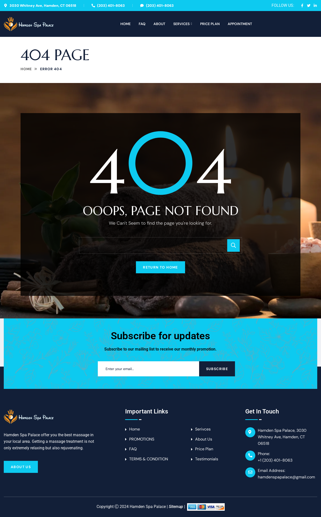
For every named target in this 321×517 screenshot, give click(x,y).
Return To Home (160, 267)
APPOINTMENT (240, 24)
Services (181, 24)
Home (125, 24)
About (159, 24)
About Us (21, 467)
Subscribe (217, 369)
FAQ (142, 24)
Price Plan (210, 24)
